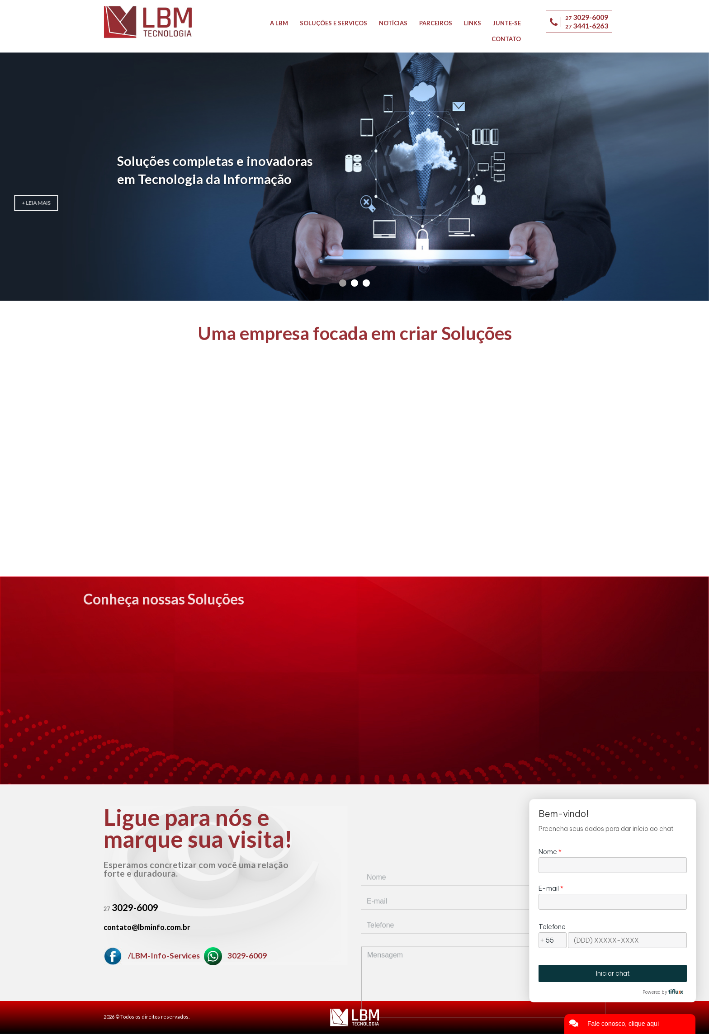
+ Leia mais (196, 220)
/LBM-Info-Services (152, 955)
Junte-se (507, 23)
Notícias (393, 23)
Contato (506, 38)
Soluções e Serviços (333, 23)
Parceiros (435, 23)
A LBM (279, 23)
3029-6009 (235, 955)
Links (472, 23)
